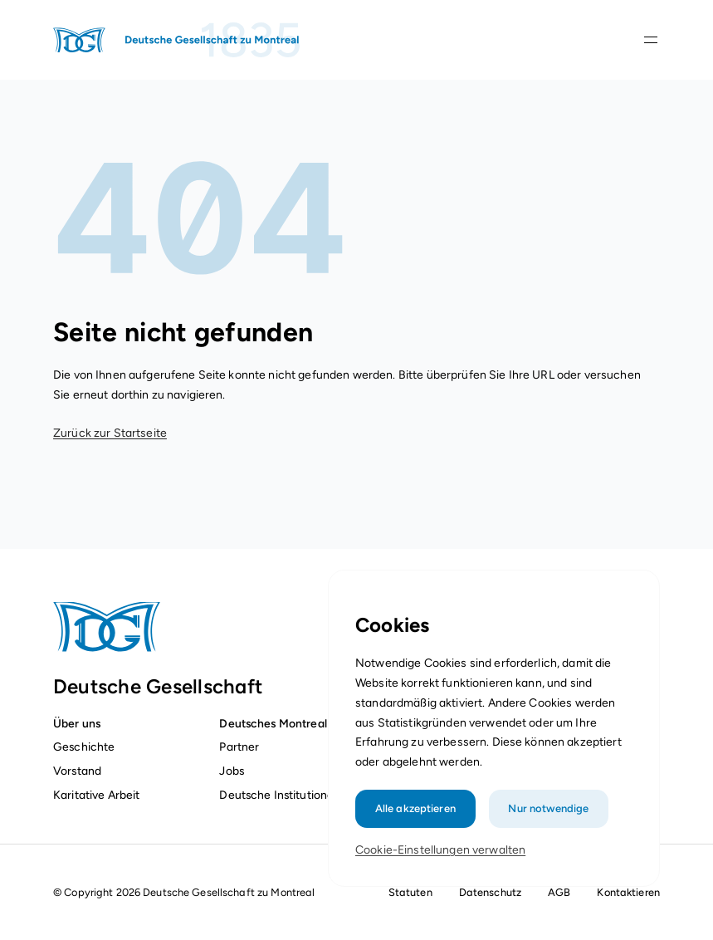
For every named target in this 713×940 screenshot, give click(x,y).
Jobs (231, 770)
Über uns (76, 723)
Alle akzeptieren (417, 816)
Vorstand (77, 770)
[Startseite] (177, 40)
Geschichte (84, 746)
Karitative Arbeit (96, 794)
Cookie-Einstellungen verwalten (441, 857)
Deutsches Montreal (273, 723)
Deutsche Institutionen (279, 794)
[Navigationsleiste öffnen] (651, 40)
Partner (239, 746)
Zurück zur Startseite (110, 433)
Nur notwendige (547, 816)
